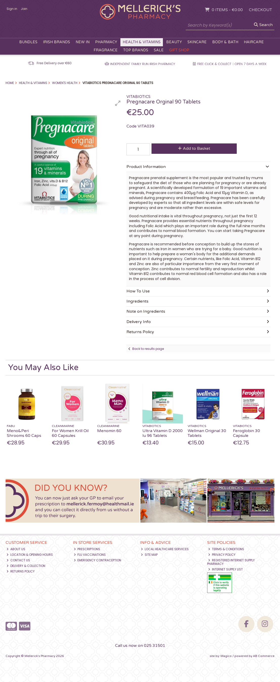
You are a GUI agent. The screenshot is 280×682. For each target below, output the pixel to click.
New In (83, 42)
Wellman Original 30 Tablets (207, 433)
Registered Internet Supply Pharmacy (231, 562)
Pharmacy (106, 42)
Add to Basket (194, 148)
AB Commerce (263, 656)
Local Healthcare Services (165, 549)
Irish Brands (56, 42)
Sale (159, 50)
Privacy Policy (221, 554)
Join (24, 9)
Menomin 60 (109, 430)
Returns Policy (21, 571)
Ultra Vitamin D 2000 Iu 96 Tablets (162, 433)
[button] (118, 103)
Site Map (149, 554)
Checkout (260, 9)
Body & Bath (225, 42)
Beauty (174, 42)
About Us (16, 549)
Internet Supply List (225, 569)
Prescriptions (87, 549)
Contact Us (18, 560)
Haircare (254, 42)
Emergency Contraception (97, 560)
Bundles (28, 42)
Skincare (197, 42)
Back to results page (148, 349)
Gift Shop (179, 50)
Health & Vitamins (142, 42)
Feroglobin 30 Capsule (246, 433)
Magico (226, 656)
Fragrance (106, 50)
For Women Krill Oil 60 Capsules (70, 433)
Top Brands (135, 50)
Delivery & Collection (26, 566)
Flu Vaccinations (90, 554)
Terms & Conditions (226, 549)
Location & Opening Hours (30, 554)
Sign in (12, 9)
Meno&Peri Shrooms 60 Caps (24, 433)
